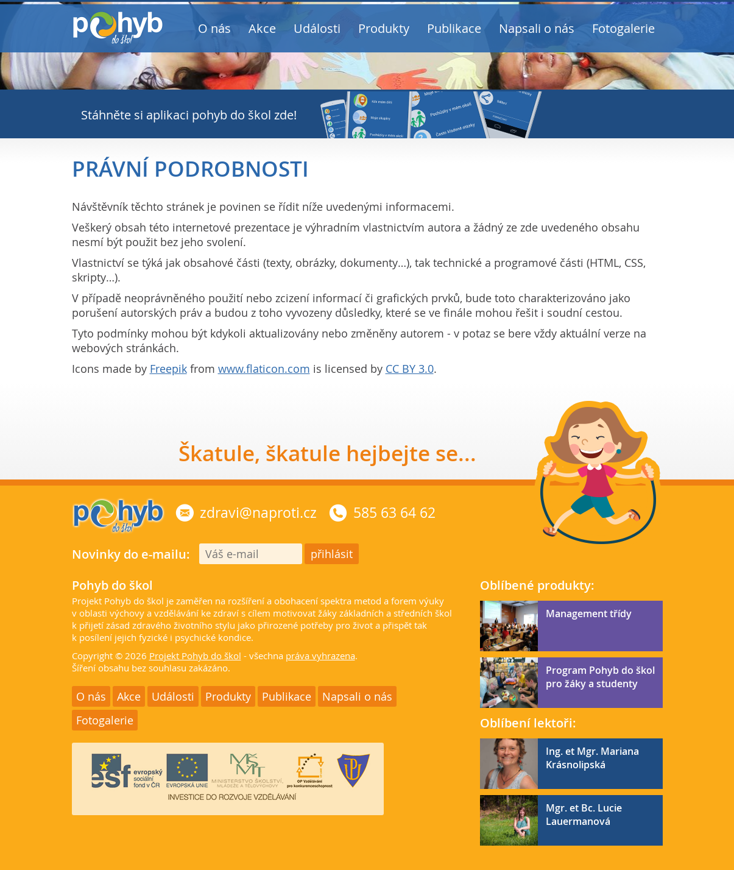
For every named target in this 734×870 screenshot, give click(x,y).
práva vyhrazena (320, 655)
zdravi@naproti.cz (258, 512)
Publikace (454, 28)
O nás (214, 28)
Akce (262, 28)
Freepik (168, 368)
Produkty (383, 28)
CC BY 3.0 (410, 368)
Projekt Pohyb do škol (195, 655)
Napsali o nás (536, 28)
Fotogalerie (623, 28)
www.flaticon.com (264, 368)
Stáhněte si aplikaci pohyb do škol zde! (189, 115)
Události (317, 28)
